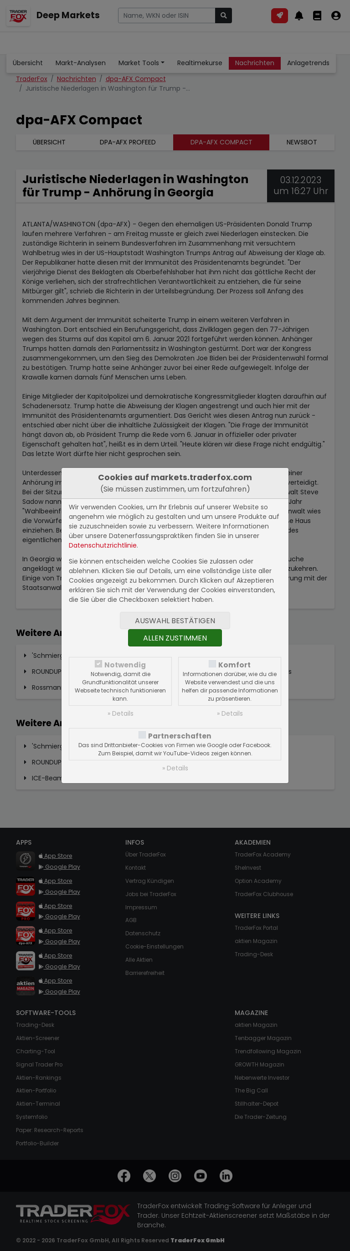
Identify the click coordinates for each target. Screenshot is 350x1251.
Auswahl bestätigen (175, 620)
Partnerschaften (179, 736)
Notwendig (125, 665)
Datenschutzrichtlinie (103, 545)
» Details (121, 713)
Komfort (234, 665)
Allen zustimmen (175, 638)
